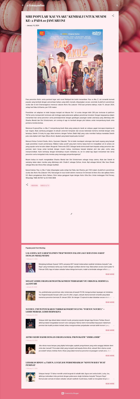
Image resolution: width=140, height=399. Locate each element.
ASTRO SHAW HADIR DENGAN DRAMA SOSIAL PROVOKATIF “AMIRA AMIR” (63, 337)
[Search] (117, 6)
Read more (110, 274)
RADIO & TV (45, 186)
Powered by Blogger (70, 393)
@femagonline (36, 5)
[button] (113, 16)
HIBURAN (34, 186)
